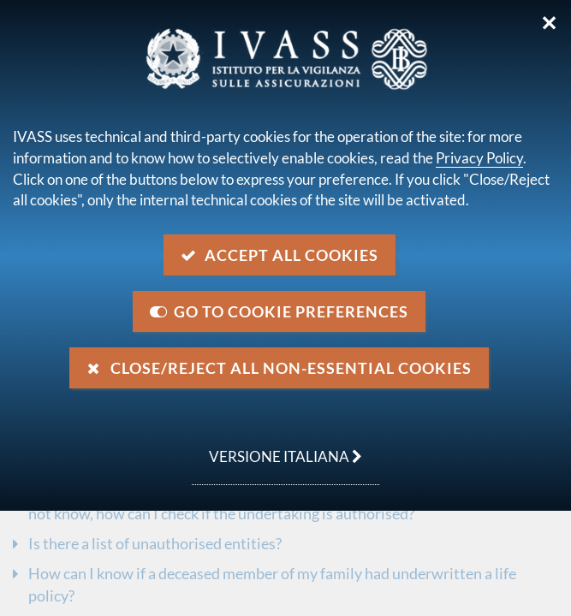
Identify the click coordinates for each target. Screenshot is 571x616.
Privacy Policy (479, 158)
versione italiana (277, 447)
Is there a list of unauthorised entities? (155, 543)
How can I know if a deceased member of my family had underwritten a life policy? (272, 584)
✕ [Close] (549, 23)
